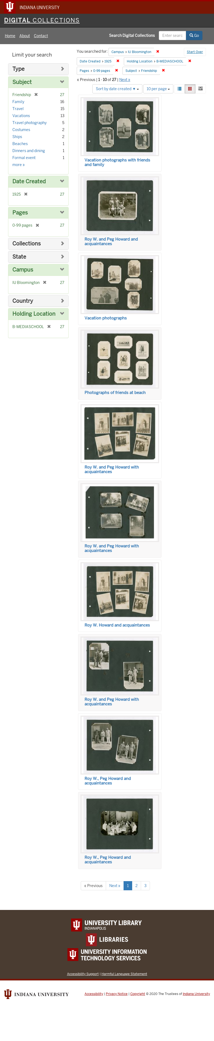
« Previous (93, 885)
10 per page (158, 88)
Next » (124, 79)
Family (18, 101)
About (24, 35)
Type (18, 69)
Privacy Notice (117, 994)
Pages (20, 212)
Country (22, 301)
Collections (26, 243)
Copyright (137, 994)
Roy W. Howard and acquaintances (117, 625)
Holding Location (33, 314)
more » (18, 164)
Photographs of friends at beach (115, 392)
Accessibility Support (83, 974)
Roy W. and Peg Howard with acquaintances (112, 469)
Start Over (195, 52)
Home (10, 35)
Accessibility (94, 994)
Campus (22, 269)
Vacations (21, 115)
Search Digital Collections (132, 35)
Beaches (20, 143)
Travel (18, 108)
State (19, 257)
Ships (17, 136)
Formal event (24, 157)
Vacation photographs (106, 318)
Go (194, 35)
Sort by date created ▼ (117, 88)
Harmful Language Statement (124, 974)
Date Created (29, 181)
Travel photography (29, 122)
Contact (41, 35)
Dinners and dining (28, 150)
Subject (22, 82)
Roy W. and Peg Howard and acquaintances (111, 242)
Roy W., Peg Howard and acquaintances (108, 781)
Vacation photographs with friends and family (117, 162)
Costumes (21, 129)
